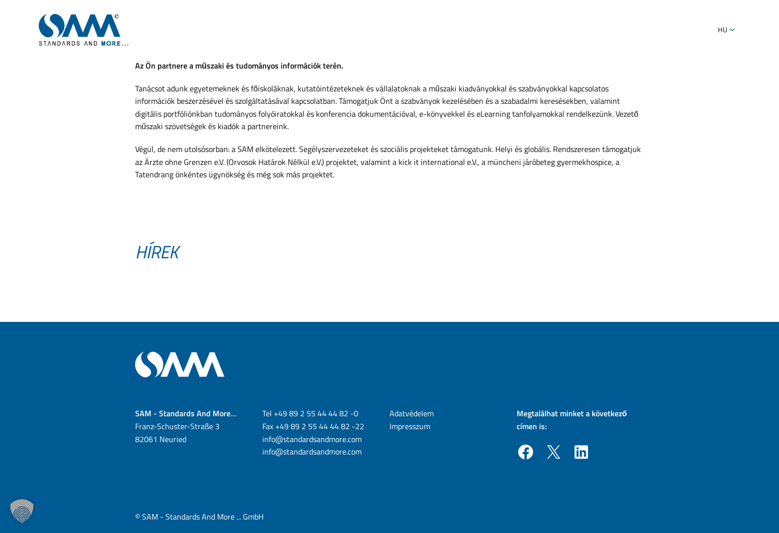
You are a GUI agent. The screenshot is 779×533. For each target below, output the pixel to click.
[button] (22, 511)
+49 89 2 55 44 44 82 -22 (319, 426)
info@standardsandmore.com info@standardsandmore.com (312, 445)
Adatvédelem (412, 413)
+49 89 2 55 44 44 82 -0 (316, 413)
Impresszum (410, 426)
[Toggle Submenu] (732, 30)
